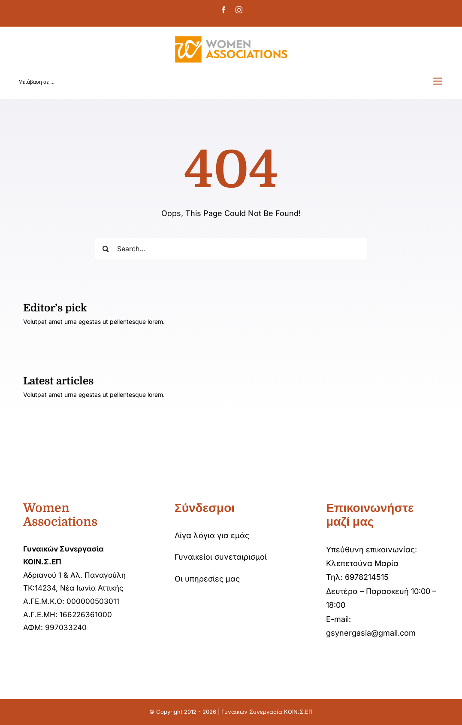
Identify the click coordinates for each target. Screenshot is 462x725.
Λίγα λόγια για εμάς (212, 535)
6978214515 (367, 577)
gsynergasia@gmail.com (371, 632)
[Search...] (231, 248)
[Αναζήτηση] (106, 248)
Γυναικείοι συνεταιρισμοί (221, 556)
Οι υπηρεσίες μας (207, 578)
